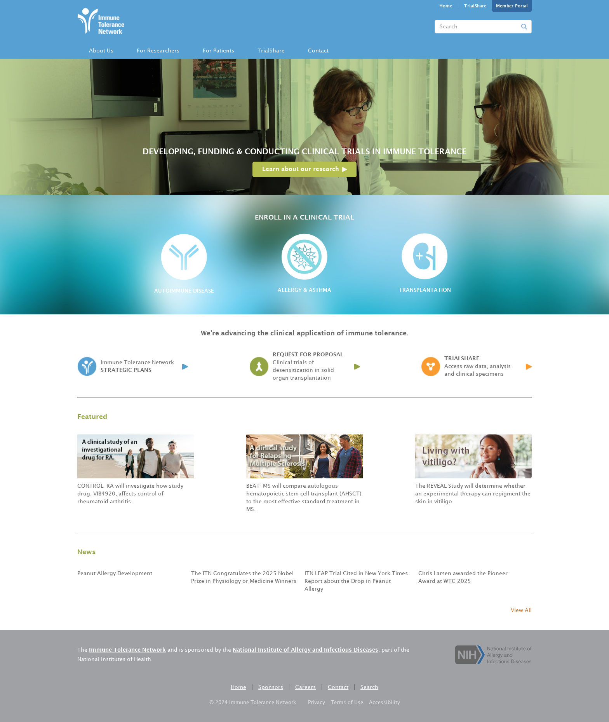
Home (445, 6)
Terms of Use (347, 702)
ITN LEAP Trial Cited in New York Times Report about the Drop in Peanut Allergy (356, 581)
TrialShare (475, 6)
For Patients (218, 50)
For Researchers (158, 50)
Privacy (316, 702)
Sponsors (270, 687)
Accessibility (384, 702)
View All (521, 610)
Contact (318, 50)
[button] (101, 51)
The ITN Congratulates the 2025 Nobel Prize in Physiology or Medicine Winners (243, 577)
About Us (101, 50)
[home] (100, 19)
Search (369, 687)
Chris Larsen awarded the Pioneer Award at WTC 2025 (463, 577)
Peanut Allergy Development (114, 573)
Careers (305, 687)
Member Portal (512, 6)
